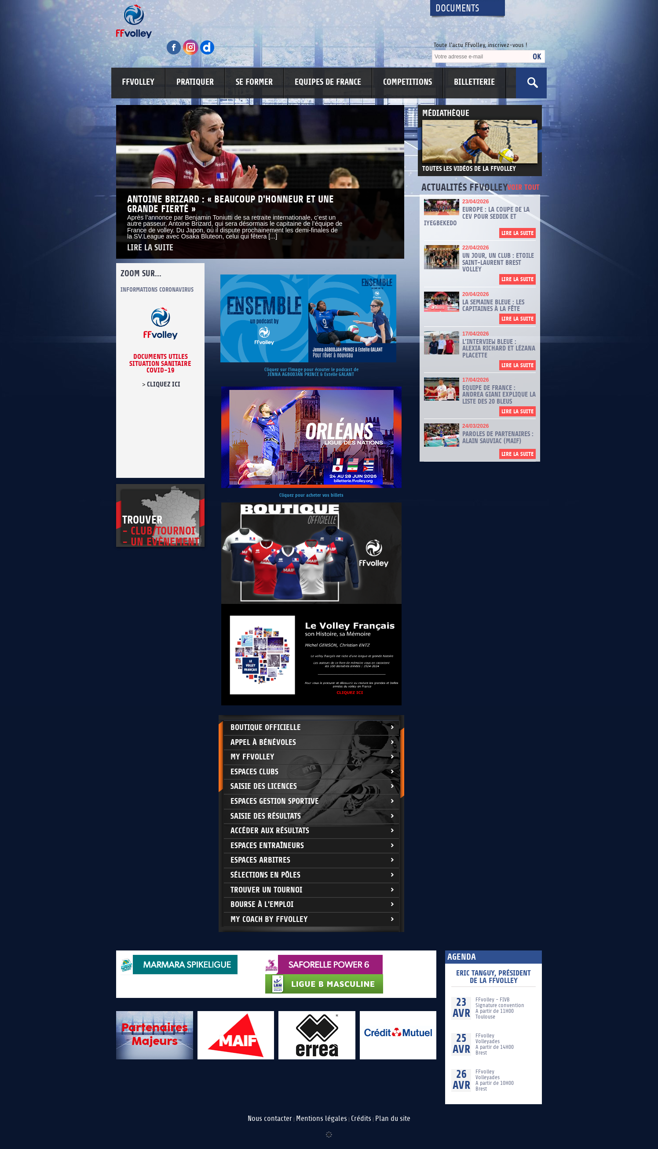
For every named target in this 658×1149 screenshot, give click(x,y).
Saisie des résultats (265, 816)
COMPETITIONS (407, 82)
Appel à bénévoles (263, 742)
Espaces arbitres (260, 860)
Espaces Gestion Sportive (274, 801)
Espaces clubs (254, 772)
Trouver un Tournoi (266, 890)
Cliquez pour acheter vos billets (311, 495)
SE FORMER (254, 82)
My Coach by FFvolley (269, 919)
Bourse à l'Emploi (261, 904)
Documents (457, 8)
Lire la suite (150, 248)
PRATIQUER (195, 82)
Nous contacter (270, 1119)
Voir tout (523, 188)
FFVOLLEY (138, 82)
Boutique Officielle (265, 727)
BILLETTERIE (474, 82)
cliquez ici (163, 384)
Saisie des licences (263, 786)
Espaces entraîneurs (267, 845)
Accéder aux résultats (269, 830)
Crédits (361, 1119)
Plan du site (392, 1119)
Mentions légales (321, 1119)
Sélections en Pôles (265, 875)
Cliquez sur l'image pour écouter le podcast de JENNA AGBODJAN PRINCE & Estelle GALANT (311, 372)
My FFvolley (252, 757)
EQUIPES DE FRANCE (328, 82)
